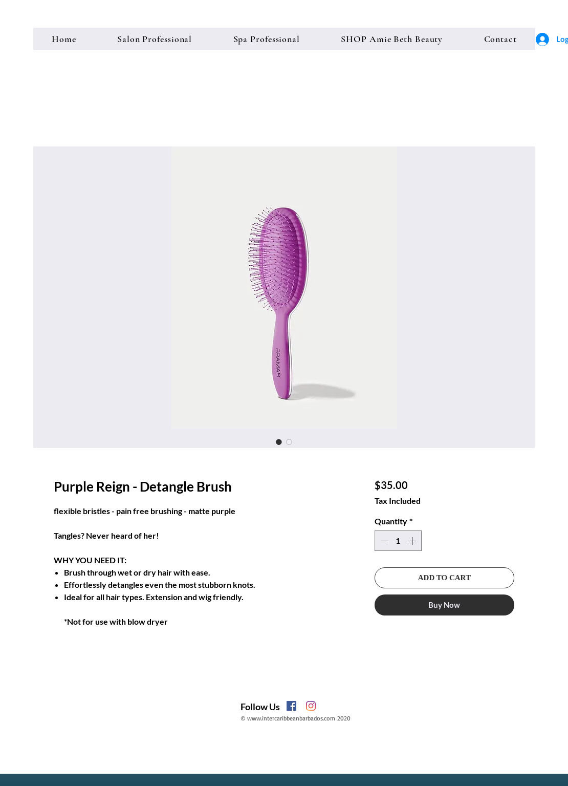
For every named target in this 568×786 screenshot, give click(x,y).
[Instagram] (311, 706)
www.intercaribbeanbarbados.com (291, 718)
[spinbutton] (398, 540)
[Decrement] (383, 540)
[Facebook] (291, 706)
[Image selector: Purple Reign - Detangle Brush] (279, 442)
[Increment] (413, 540)
